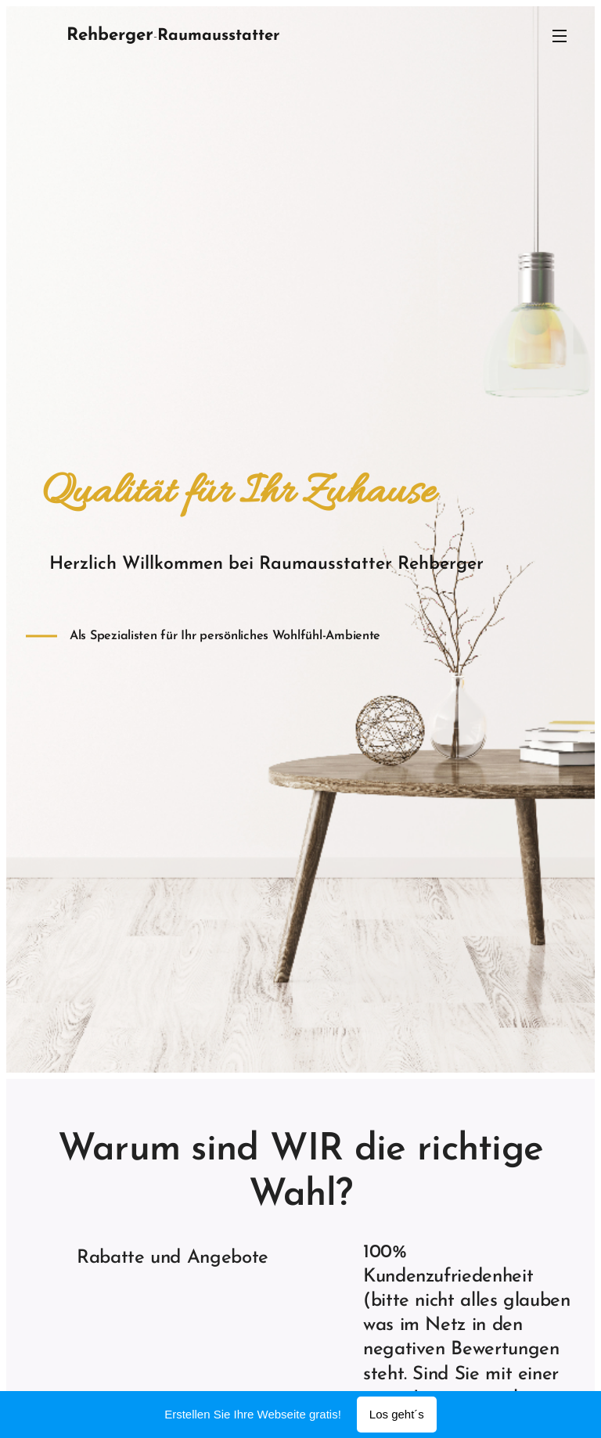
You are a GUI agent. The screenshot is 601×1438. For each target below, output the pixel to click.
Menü (559, 36)
